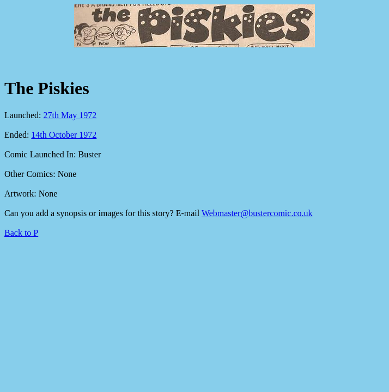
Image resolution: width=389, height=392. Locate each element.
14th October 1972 (63, 134)
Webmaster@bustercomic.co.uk (257, 213)
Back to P (21, 232)
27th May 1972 (70, 115)
